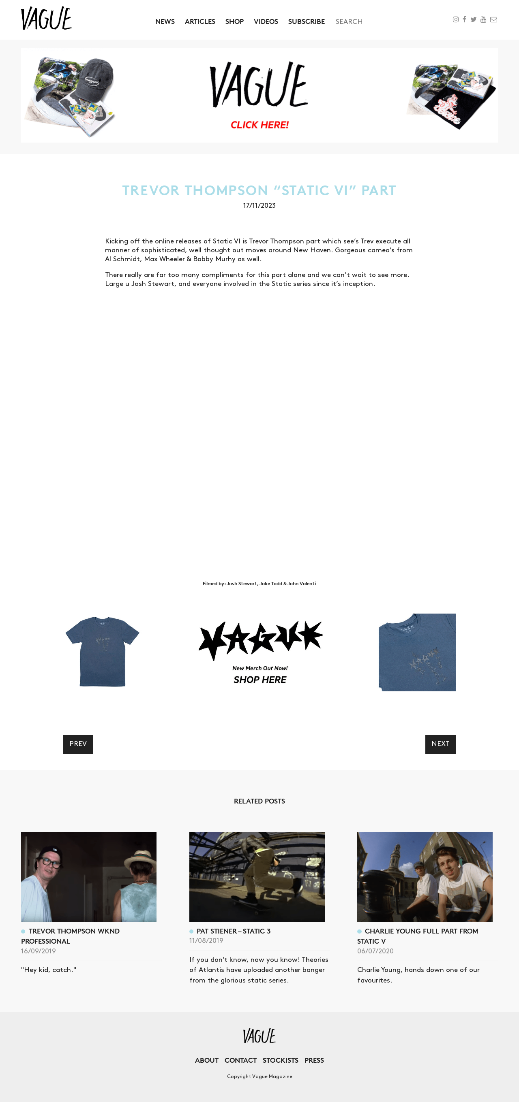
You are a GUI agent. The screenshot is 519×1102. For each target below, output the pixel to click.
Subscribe (306, 21)
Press (314, 1060)
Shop (234, 21)
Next (440, 744)
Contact (241, 1060)
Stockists (280, 1060)
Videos (266, 21)
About (207, 1060)
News (165, 21)
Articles (200, 21)
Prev (78, 744)
